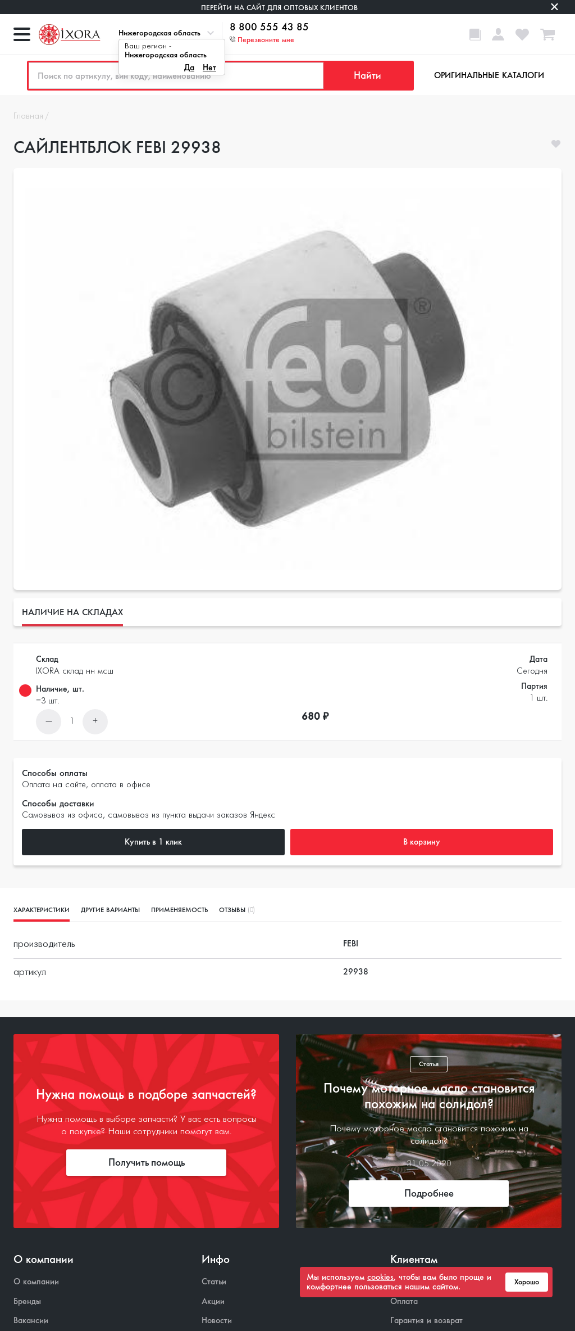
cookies (380, 1277)
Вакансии (30, 1320)
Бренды (27, 1301)
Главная (28, 116)
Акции (213, 1301)
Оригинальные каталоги (489, 75)
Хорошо (526, 1282)
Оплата (404, 1301)
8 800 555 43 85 (269, 27)
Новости (217, 1320)
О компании (36, 1282)
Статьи (214, 1282)
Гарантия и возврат (426, 1320)
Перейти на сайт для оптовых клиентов (279, 7)
